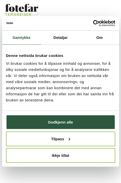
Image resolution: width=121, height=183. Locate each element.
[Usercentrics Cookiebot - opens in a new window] (93, 23)
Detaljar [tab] (60, 37)
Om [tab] (99, 37)
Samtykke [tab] (21, 37)
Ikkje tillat (60, 155)
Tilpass (60, 138)
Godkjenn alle (60, 122)
